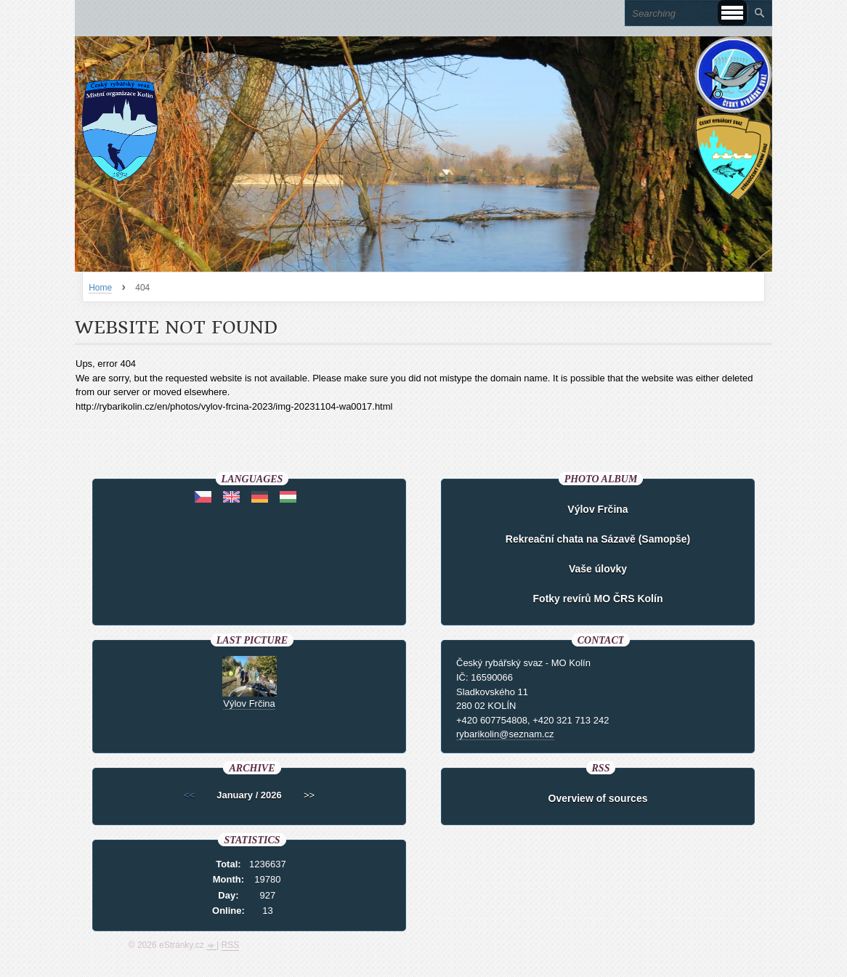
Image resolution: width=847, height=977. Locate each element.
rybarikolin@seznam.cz (505, 734)
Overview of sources (598, 798)
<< (189, 795)
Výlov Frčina (597, 509)
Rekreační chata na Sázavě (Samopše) (598, 539)
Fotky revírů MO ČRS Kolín (598, 598)
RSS (231, 945)
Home (100, 288)
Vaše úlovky (598, 569)
